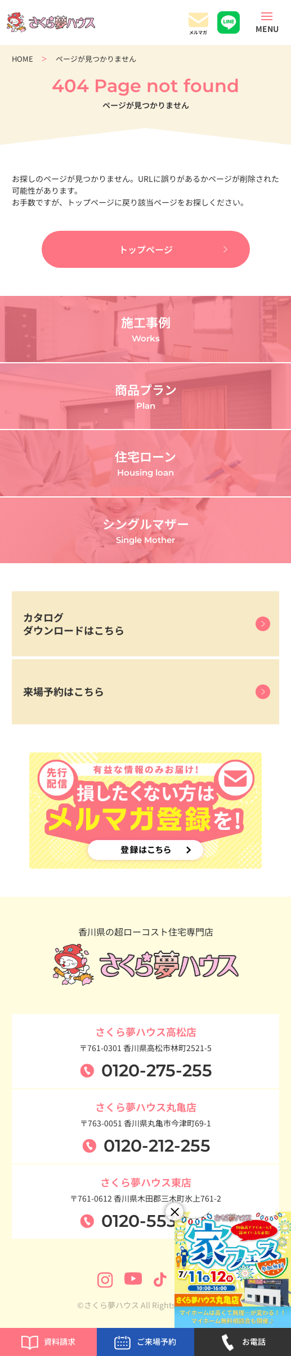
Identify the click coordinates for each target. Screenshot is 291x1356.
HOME (22, 58)
